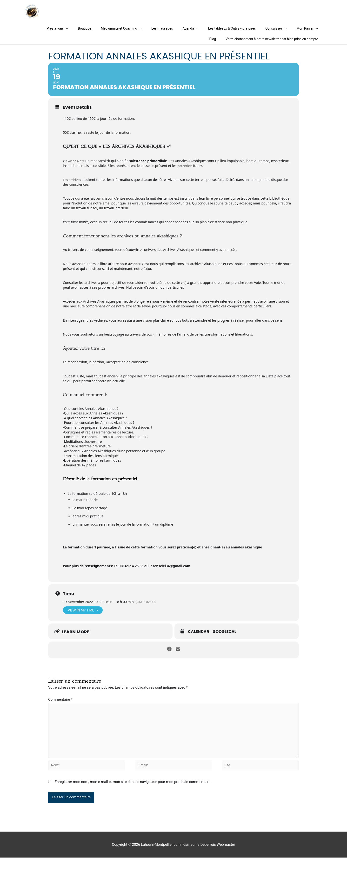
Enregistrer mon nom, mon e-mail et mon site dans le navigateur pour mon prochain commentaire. (133, 795)
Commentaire (60, 708)
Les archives (72, 187)
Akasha (71, 169)
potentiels (185, 174)
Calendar (198, 640)
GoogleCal (224, 640)
